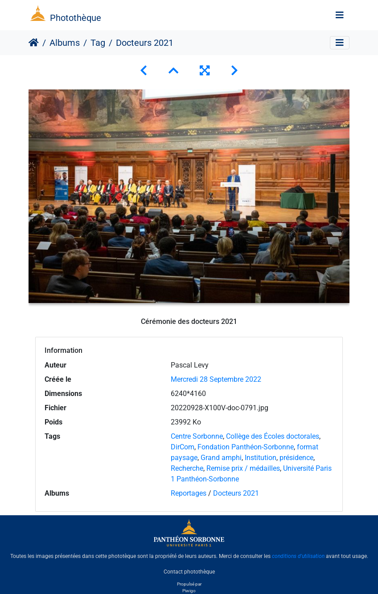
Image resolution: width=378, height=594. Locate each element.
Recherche (187, 468)
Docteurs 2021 (236, 493)
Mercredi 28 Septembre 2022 (216, 379)
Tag (97, 42)
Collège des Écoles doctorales (272, 436)
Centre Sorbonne (197, 436)
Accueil (34, 42)
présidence (296, 457)
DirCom (182, 447)
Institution (260, 457)
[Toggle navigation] (339, 15)
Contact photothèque (189, 571)
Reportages (188, 493)
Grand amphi (221, 457)
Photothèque (75, 17)
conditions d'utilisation (298, 556)
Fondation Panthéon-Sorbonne (245, 447)
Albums (64, 42)
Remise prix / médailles (243, 468)
